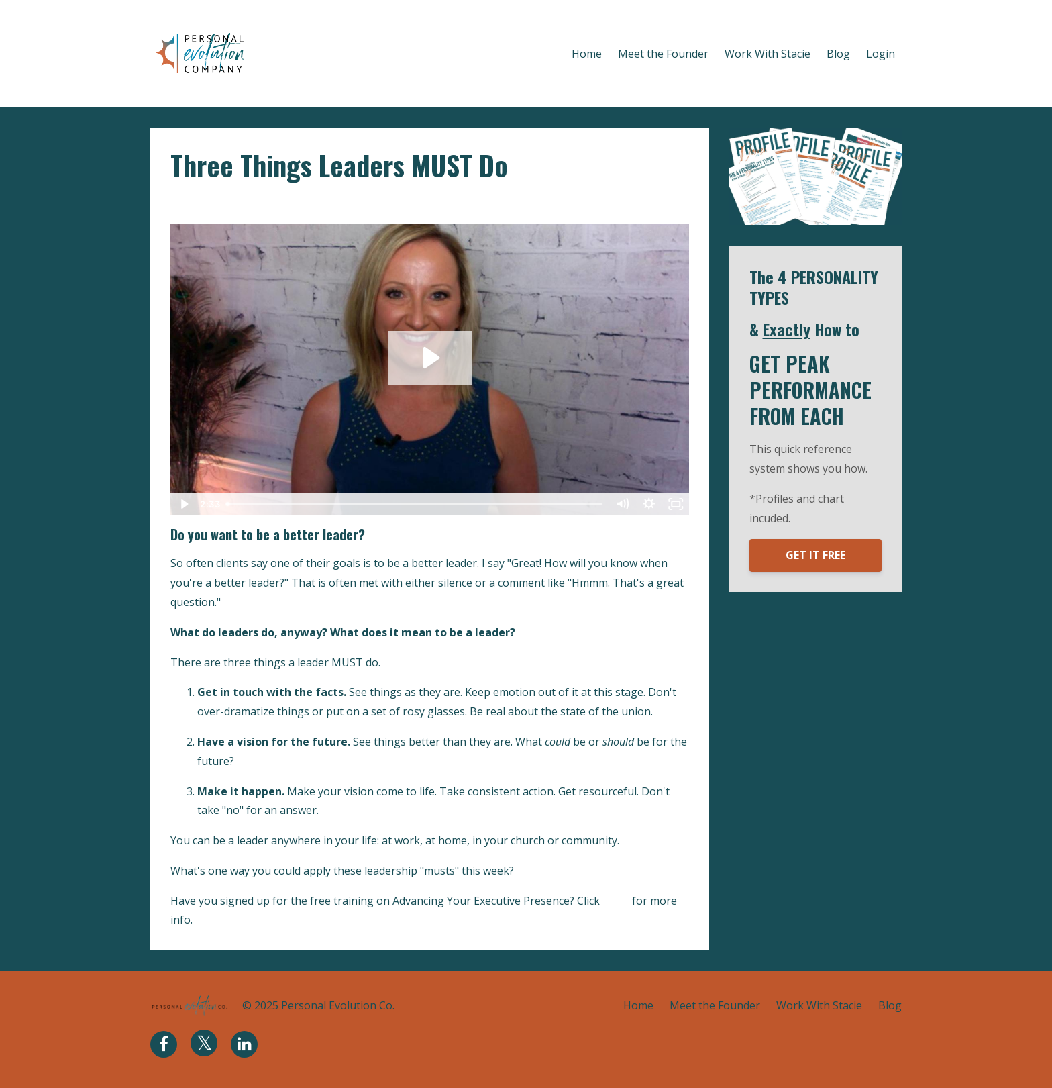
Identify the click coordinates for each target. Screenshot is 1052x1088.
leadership (244, 202)
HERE (615, 900)
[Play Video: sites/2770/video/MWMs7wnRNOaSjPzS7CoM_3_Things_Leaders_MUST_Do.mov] (430, 358)
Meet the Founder (663, 53)
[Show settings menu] (649, 504)
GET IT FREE (815, 555)
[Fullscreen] (676, 504)
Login (880, 53)
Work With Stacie (767, 53)
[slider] (415, 504)
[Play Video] (183, 504)
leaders (190, 202)
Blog (838, 53)
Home (587, 53)
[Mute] (622, 504)
